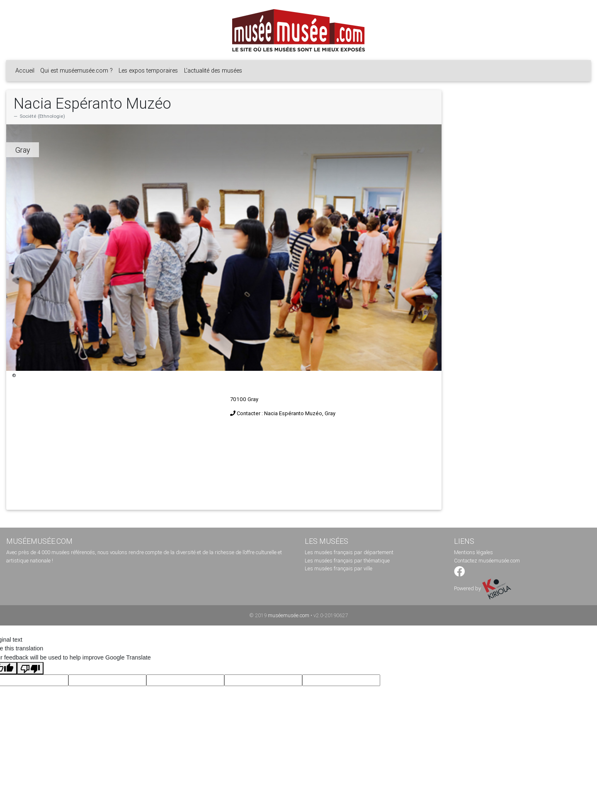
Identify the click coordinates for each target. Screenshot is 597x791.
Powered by (482, 588)
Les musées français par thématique (347, 560)
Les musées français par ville (338, 568)
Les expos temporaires (148, 70)
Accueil (24, 70)
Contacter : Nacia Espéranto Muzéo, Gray (286, 413)
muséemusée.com (288, 615)
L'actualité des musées (213, 70)
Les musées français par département (349, 552)
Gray (22, 150)
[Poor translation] (30, 668)
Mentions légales (473, 552)
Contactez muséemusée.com (487, 560)
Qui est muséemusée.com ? (76, 70)
